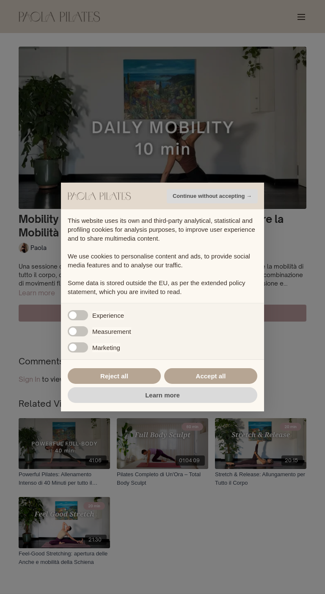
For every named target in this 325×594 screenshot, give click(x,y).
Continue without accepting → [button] (212, 196)
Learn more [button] (162, 395)
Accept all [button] (211, 376)
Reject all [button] (114, 376)
